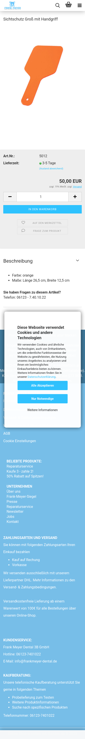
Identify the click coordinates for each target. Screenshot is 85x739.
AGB (6, 433)
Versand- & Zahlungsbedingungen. (30, 587)
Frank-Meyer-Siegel (21, 496)
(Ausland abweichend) (51, 168)
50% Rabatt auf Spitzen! (25, 476)
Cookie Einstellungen (19, 441)
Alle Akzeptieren (42, 385)
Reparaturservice (20, 466)
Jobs (10, 516)
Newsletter (15, 511)
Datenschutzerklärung (42, 376)
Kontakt (13, 522)
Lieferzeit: (11, 163)
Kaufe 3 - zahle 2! (20, 471)
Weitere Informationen (42, 410)
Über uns (13, 491)
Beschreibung (18, 261)
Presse (12, 502)
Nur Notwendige (42, 398)
